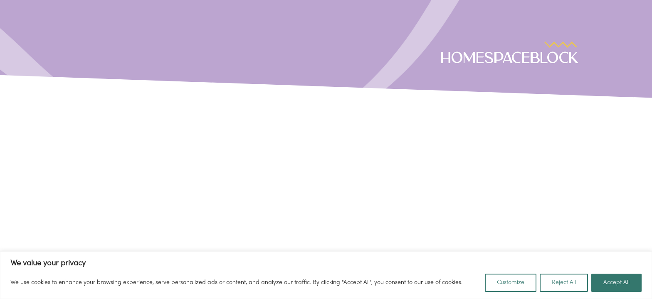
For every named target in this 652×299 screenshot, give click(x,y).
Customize (510, 282)
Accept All (616, 282)
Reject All (564, 282)
